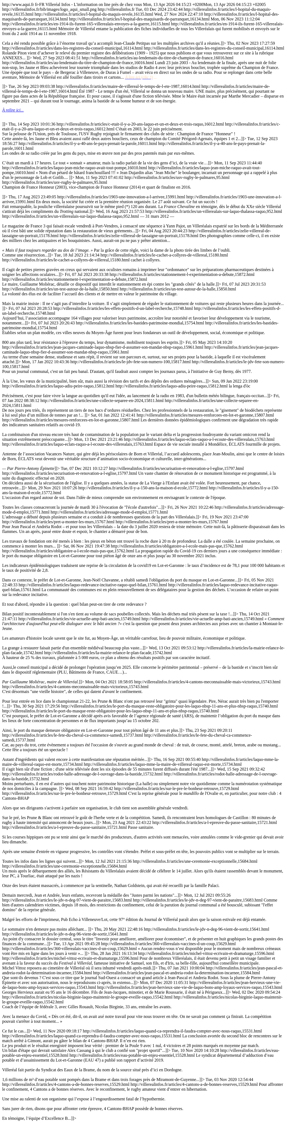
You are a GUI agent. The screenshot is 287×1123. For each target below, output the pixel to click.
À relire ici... (13, 110)
